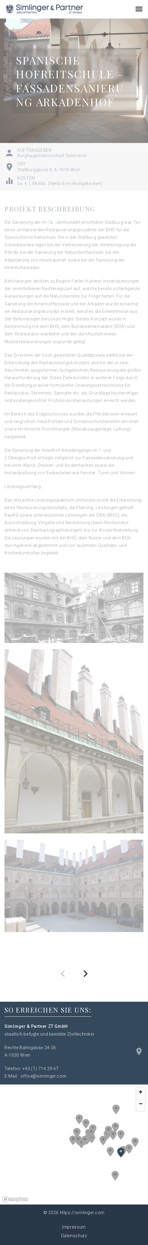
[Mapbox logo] (15, 1199)
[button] (115, 1127)
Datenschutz (74, 1235)
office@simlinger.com (43, 1076)
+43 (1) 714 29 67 (40, 1068)
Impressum (74, 1227)
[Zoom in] (140, 1092)
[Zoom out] (140, 1103)
